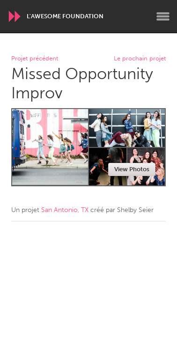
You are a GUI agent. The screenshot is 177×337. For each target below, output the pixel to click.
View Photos (131, 169)
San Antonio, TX (64, 210)
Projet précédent (34, 59)
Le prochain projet (140, 59)
